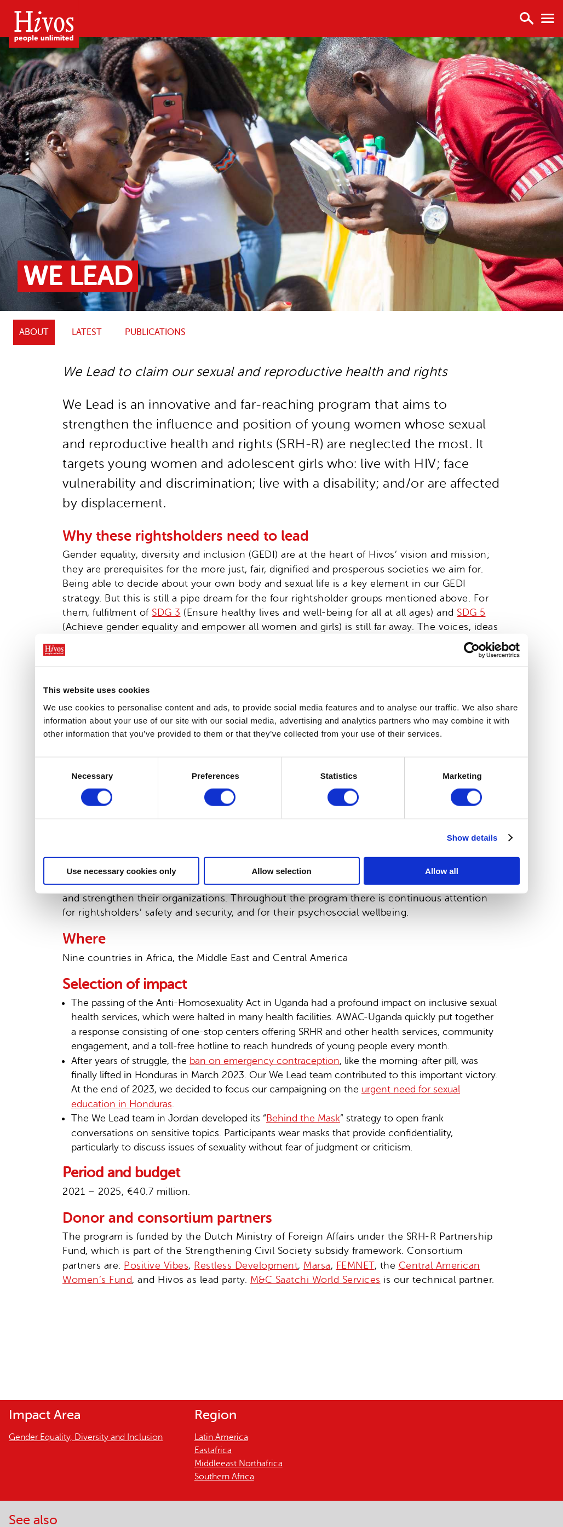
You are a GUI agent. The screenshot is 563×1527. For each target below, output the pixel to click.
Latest (87, 332)
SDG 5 (471, 612)
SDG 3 (166, 612)
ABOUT (34, 332)
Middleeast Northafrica (238, 1463)
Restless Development (246, 1265)
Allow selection (281, 870)
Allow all (441, 870)
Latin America (221, 1437)
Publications (155, 332)
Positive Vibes (156, 1265)
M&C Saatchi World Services (315, 1279)
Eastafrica (213, 1450)
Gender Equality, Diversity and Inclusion (86, 1437)
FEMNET (355, 1265)
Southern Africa (224, 1477)
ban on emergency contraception (264, 1060)
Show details (472, 837)
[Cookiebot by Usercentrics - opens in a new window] (472, 650)
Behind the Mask (303, 1118)
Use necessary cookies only (121, 870)
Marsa (317, 1265)
